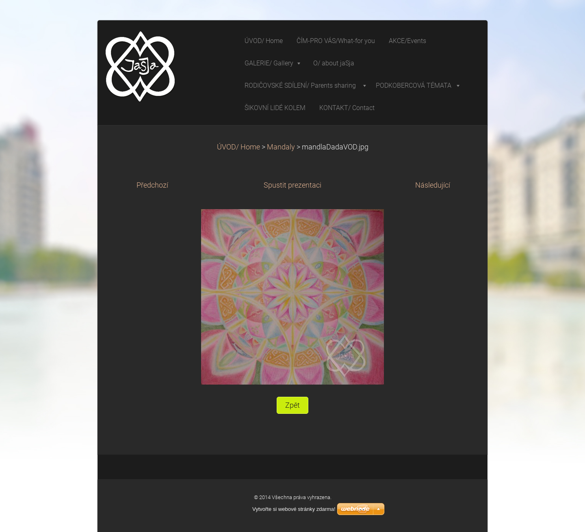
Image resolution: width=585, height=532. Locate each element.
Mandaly (281, 147)
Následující (432, 185)
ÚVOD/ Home (238, 147)
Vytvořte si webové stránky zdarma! (294, 509)
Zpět (292, 405)
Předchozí (152, 185)
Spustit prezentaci (292, 185)
